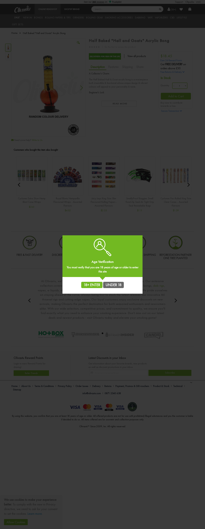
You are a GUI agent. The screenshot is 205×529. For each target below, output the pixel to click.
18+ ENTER (92, 284)
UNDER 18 (113, 284)
